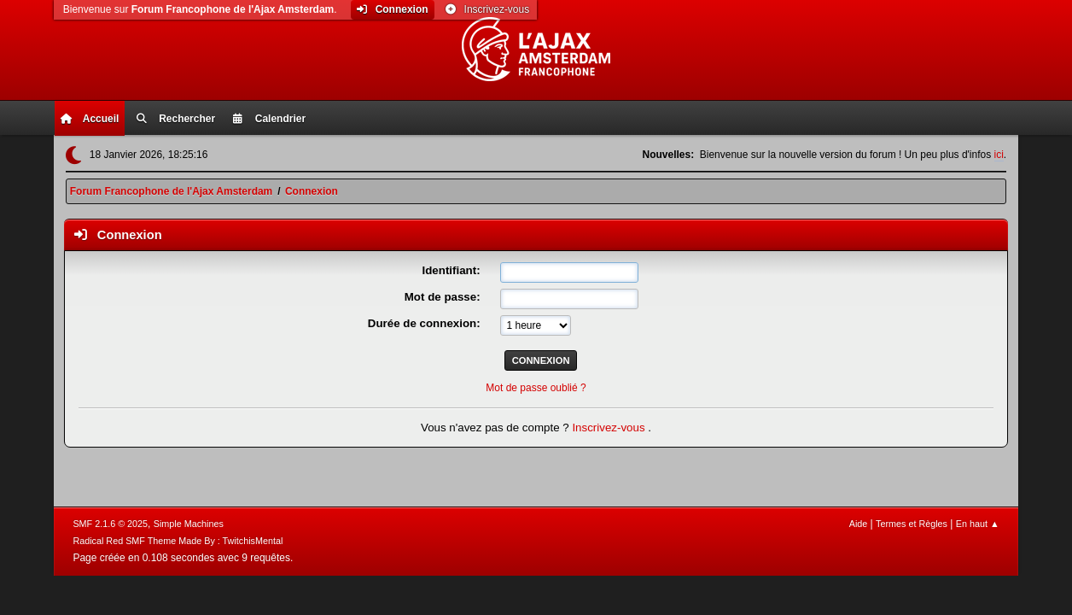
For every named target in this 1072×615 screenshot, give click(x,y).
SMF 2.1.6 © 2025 (110, 523)
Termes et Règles (911, 523)
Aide (858, 523)
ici (999, 155)
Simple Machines (189, 523)
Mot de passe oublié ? (536, 388)
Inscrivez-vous (610, 427)
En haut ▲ (977, 523)
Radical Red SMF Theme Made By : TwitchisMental (178, 541)
